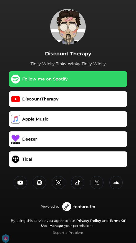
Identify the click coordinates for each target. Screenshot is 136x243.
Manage (56, 226)
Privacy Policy (88, 221)
